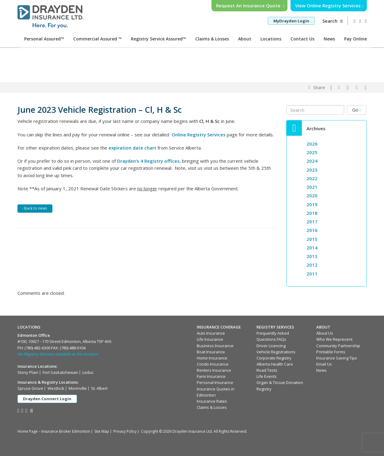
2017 (311, 221)
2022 (311, 178)
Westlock (56, 388)
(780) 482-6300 (37, 348)
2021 (311, 187)
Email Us (324, 364)
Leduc (87, 372)
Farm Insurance (211, 376)
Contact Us (302, 39)
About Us (324, 333)
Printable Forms (330, 352)
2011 (311, 274)
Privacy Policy (125, 431)
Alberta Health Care (275, 364)
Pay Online (355, 39)
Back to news (34, 208)
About (244, 39)
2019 (311, 204)
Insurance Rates (212, 401)
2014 (311, 248)
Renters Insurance (214, 370)
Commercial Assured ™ (97, 39)
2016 (311, 230)
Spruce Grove (30, 388)
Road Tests (267, 370)
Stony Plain (27, 372)
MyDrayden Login (291, 21)
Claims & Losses (212, 39)
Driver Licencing (271, 345)
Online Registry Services (199, 134)
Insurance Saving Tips (336, 358)
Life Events (267, 376)
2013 (311, 256)
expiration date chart (132, 148)
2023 (311, 170)
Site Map (101, 431)
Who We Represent (334, 339)
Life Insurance (210, 339)
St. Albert (99, 388)
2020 (311, 195)
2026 (311, 144)
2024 (311, 161)
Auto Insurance (211, 333)
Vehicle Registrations (276, 352)
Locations (270, 39)
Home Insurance (212, 358)
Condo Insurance (213, 364)
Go (356, 110)
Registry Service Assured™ (158, 39)
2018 (311, 213)
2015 (311, 239)
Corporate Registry (274, 358)
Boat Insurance (211, 352)
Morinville (78, 388)
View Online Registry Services (329, 5)
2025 (311, 152)
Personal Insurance (215, 382)
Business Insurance (215, 345)
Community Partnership (338, 345)
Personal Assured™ (44, 39)
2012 (311, 265)
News (329, 39)
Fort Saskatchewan (60, 372)
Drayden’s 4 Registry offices (148, 161)
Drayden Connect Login (47, 398)
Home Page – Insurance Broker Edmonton (53, 431)
